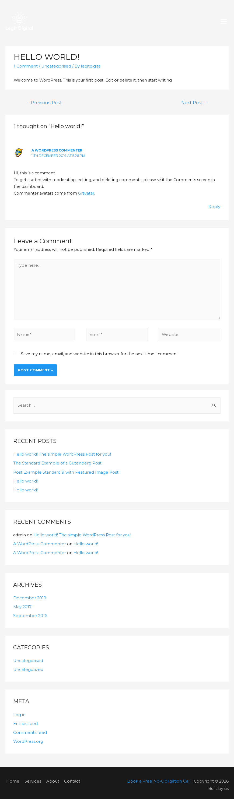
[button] (224, 21)
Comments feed (29, 729)
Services (31, 777)
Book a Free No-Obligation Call (159, 777)
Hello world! (25, 478)
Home (11, 777)
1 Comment (25, 66)
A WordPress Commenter (57, 150)
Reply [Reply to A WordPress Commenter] (214, 205)
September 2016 (29, 612)
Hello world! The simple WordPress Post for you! (61, 452)
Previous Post (42, 102)
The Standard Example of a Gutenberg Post (56, 461)
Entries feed (25, 720)
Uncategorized (28, 666)
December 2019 (29, 595)
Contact (69, 777)
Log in (19, 711)
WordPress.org (28, 737)
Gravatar (86, 192)
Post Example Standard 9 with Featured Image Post (65, 469)
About (50, 777)
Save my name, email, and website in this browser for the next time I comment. (100, 352)
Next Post (196, 102)
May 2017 (22, 603)
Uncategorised (55, 66)
